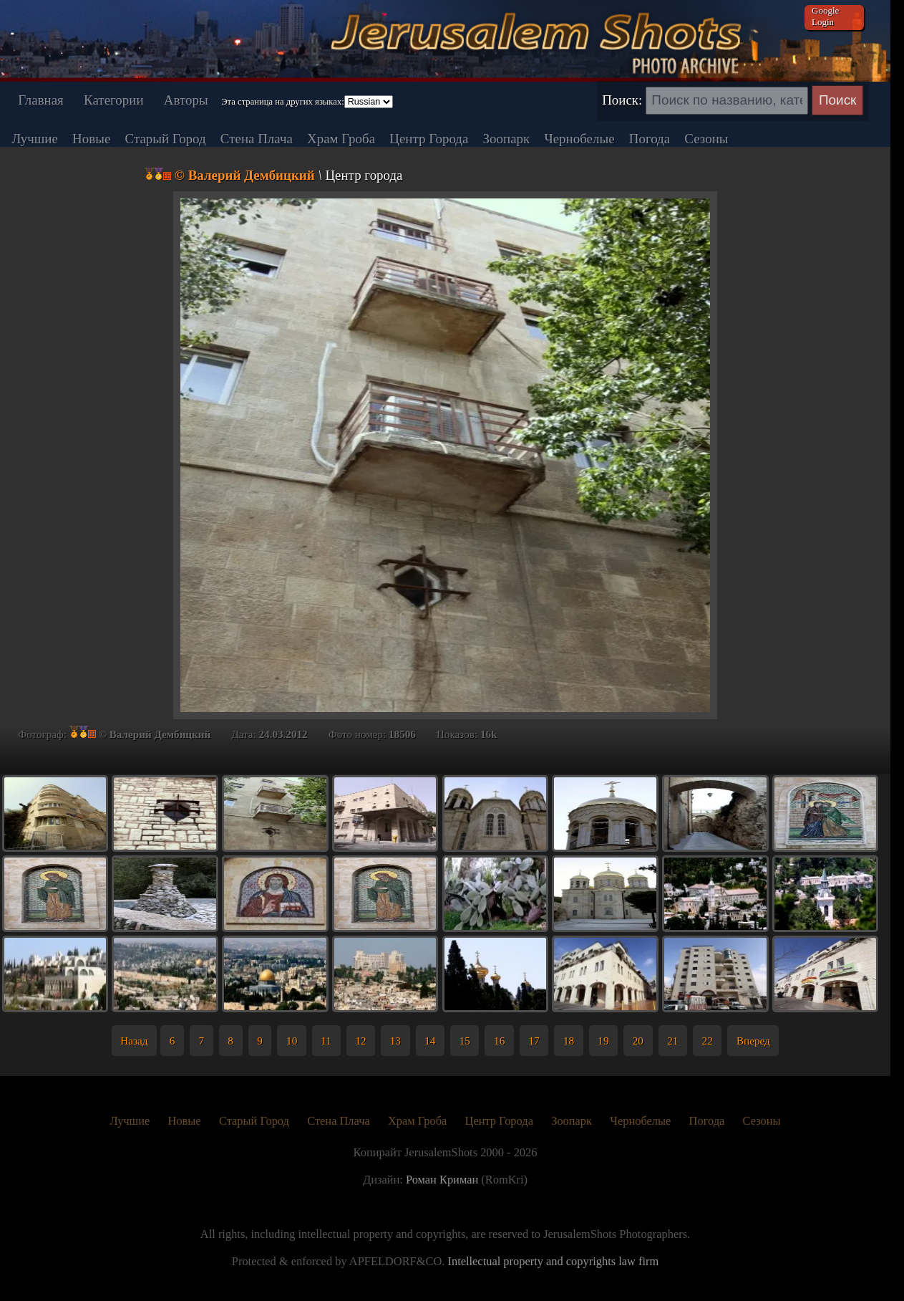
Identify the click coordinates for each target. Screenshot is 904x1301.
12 (360, 1040)
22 (707, 1040)
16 (499, 1040)
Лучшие (34, 138)
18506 (402, 734)
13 (395, 1040)
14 (429, 1040)
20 (638, 1040)
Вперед (753, 1040)
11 (326, 1040)
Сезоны (706, 138)
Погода (649, 138)
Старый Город (165, 138)
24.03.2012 (282, 734)
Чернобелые (579, 138)
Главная (41, 99)
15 (465, 1040)
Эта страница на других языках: (282, 102)
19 (603, 1040)
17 (533, 1040)
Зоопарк (506, 138)
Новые (91, 138)
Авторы (186, 99)
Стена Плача (256, 138)
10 (291, 1040)
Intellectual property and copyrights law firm (552, 1261)
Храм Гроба (341, 138)
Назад (133, 1040)
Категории (113, 99)
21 (672, 1040)
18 (568, 1040)
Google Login (825, 16)
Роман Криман (442, 1179)
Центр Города (428, 138)
